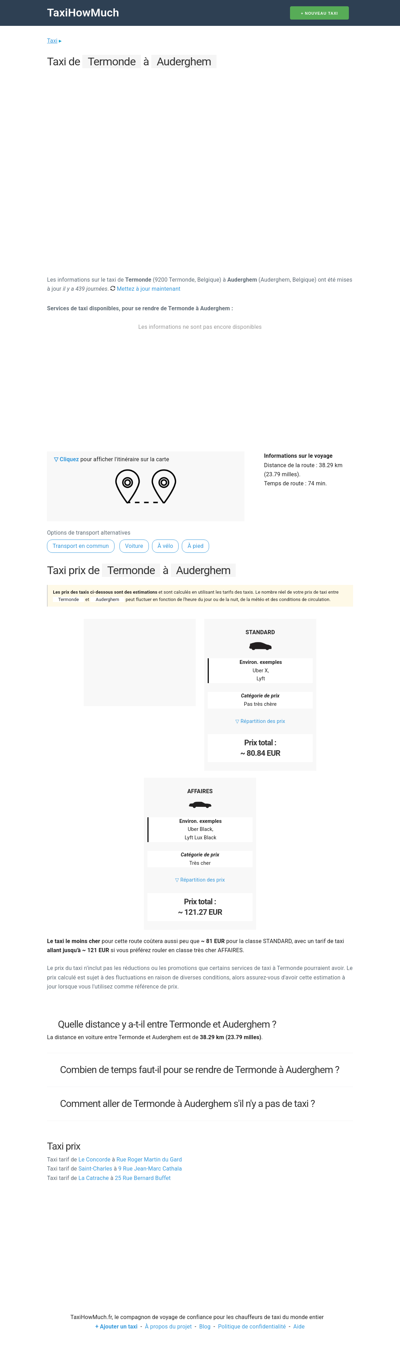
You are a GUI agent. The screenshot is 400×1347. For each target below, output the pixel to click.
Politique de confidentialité (252, 1326)
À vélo (165, 546)
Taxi (52, 40)
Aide (298, 1326)
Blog (205, 1326)
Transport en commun (81, 546)
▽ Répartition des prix (260, 721)
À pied (195, 546)
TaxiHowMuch (83, 12)
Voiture (134, 546)
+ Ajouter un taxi (116, 1326)
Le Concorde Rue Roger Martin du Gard (114, 1159)
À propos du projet (168, 1326)
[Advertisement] (200, 119)
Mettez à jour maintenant (145, 288)
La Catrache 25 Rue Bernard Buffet (109, 1178)
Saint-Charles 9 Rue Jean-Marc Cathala (114, 1168)
